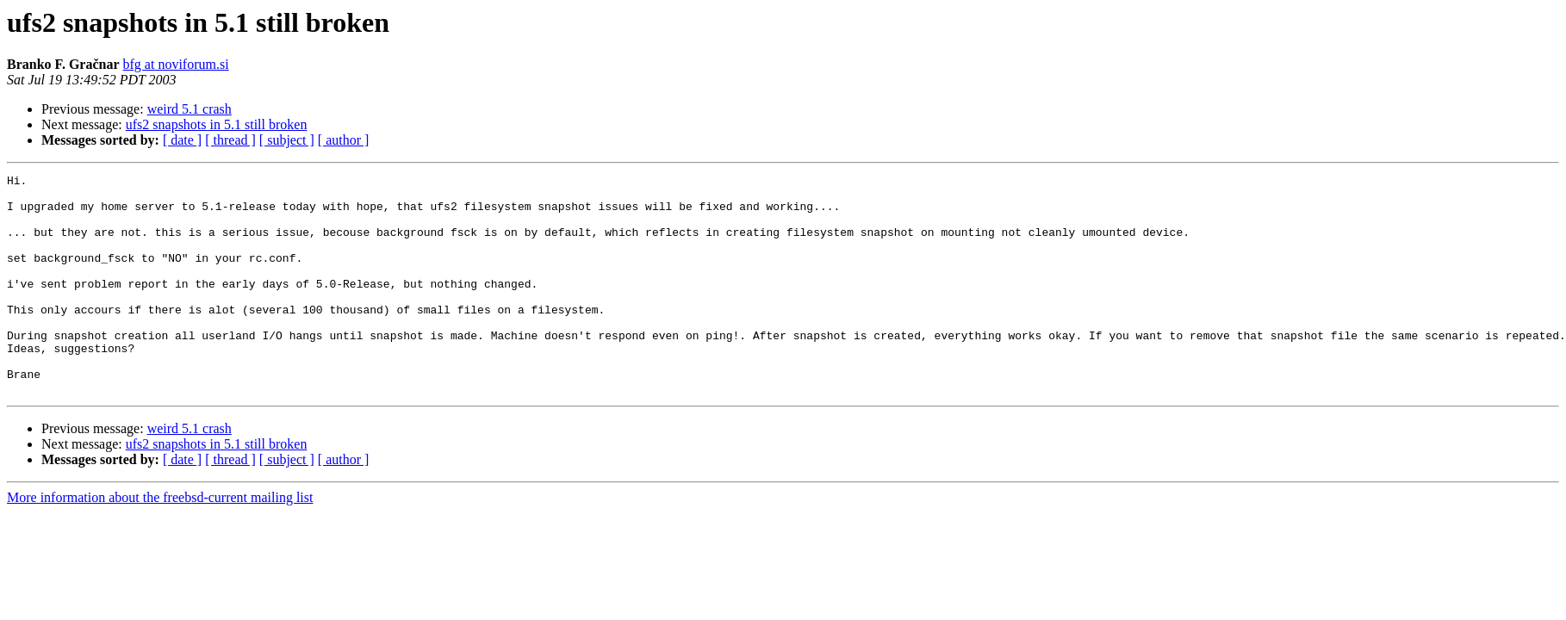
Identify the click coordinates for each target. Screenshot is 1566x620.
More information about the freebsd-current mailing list (160, 541)
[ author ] (344, 140)
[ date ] (182, 140)
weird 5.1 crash (189, 109)
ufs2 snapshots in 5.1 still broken (217, 124)
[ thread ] (230, 140)
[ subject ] (286, 140)
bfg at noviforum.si (176, 64)
